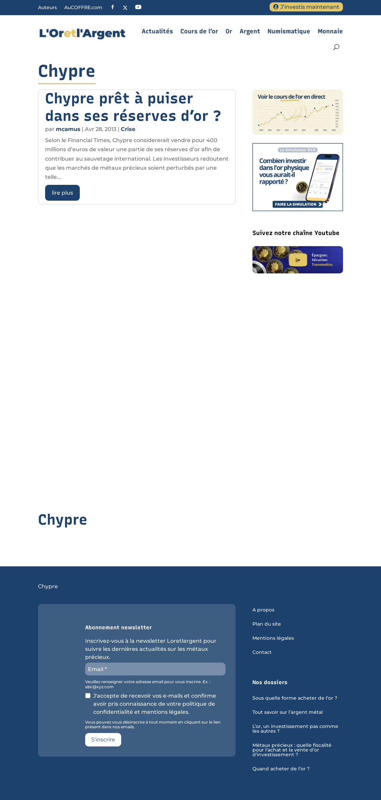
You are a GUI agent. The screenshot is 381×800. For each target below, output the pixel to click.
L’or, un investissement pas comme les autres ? (295, 729)
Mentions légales (273, 638)
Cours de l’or (199, 31)
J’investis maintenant (309, 7)
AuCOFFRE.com (83, 7)
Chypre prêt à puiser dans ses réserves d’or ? (133, 107)
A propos (263, 610)
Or (229, 31)
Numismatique (289, 31)
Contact (262, 652)
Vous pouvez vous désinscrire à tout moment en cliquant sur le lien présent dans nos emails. (152, 724)
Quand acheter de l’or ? (281, 769)
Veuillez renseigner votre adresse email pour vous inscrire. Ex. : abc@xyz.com (148, 684)
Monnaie (330, 31)
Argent (250, 31)
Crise (128, 129)
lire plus (62, 193)
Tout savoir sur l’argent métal (287, 712)
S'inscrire (103, 739)
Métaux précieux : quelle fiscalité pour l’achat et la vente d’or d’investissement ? (292, 750)
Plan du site (266, 624)
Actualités (157, 31)
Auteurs (47, 7)
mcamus (68, 129)
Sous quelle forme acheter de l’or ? (294, 698)
